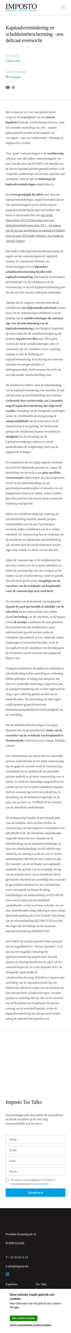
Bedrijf (13, 1139)
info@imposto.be (18, 1266)
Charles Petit (13, 61)
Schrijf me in (35, 1192)
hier (17, 1307)
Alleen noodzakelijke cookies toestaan (30, 1325)
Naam (12, 1160)
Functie (13, 1171)
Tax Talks (41, 1284)
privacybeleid (42, 1183)
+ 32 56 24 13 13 (18, 1257)
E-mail (12, 1150)
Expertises (12, 1284)
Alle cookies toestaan (23, 1318)
